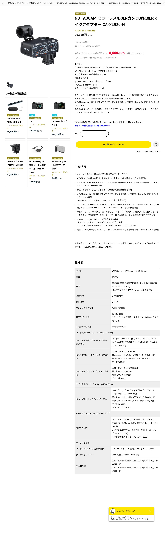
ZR (30, 121)
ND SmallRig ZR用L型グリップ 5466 (59, 165)
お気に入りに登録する (156, 144)
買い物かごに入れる (115, 144)
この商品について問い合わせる (147, 152)
